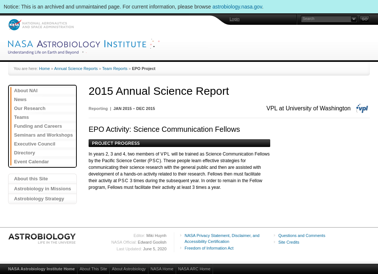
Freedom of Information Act (209, 248)
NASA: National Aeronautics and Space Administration (41, 24)
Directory (24, 153)
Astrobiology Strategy (39, 198)
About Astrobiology (129, 269)
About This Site (93, 269)
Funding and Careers (38, 126)
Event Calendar (31, 161)
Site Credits (288, 242)
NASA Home (162, 269)
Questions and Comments (301, 235)
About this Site (31, 178)
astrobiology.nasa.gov (237, 7)
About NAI (26, 90)
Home (44, 68)
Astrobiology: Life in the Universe (42, 238)
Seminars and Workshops (43, 135)
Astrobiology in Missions (42, 188)
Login (235, 19)
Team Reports (114, 68)
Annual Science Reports (76, 68)
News (20, 99)
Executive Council (34, 144)
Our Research (29, 108)
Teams (21, 117)
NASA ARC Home (194, 269)
